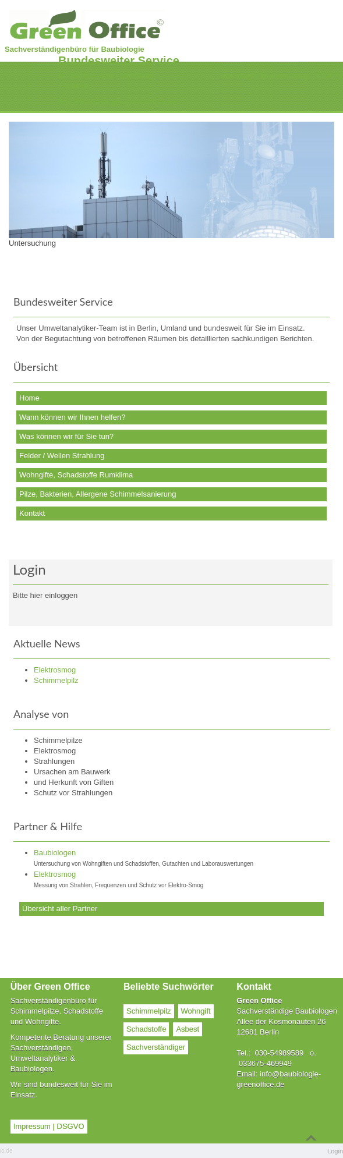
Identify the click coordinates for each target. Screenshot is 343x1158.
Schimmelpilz (148, 1011)
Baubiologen (55, 852)
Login (335, 1151)
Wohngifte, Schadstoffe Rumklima (76, 474)
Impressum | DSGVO (48, 1126)
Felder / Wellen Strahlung (61, 455)
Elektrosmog (55, 874)
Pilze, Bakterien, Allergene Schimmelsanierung (97, 494)
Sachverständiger (155, 1047)
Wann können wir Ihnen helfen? (72, 417)
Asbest (187, 1029)
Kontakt (32, 513)
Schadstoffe (146, 1029)
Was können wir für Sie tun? (66, 436)
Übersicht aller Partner (59, 908)
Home (29, 398)
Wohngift (196, 1011)
